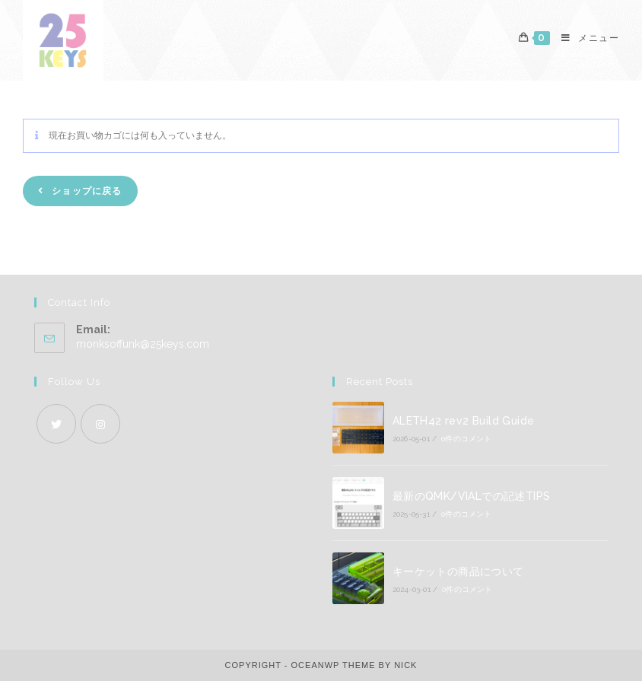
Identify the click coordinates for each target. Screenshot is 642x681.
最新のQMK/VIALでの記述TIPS (472, 496)
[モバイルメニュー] (584, 38)
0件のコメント (466, 438)
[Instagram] (100, 424)
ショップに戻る (85, 191)
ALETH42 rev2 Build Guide (464, 421)
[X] (56, 424)
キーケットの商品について (458, 571)
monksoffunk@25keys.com (142, 344)
